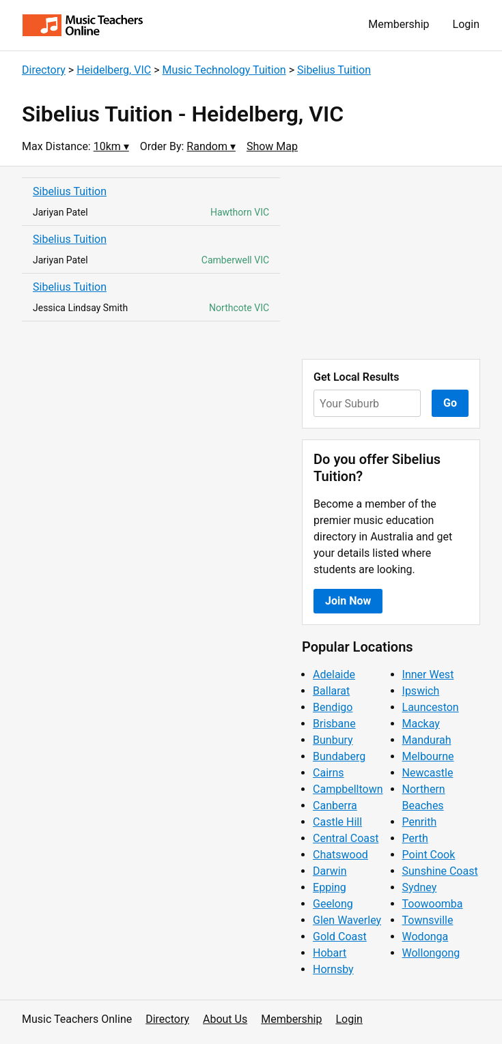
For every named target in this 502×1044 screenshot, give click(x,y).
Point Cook (429, 854)
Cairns (328, 772)
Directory (44, 69)
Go (450, 402)
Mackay (421, 723)
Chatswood (340, 854)
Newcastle (428, 772)
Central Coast (345, 838)
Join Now (348, 600)
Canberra (335, 805)
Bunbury (333, 740)
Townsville (428, 920)
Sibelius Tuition (334, 69)
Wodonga (425, 936)
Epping (329, 887)
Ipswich (421, 690)
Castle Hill (337, 821)
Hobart (329, 952)
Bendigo (332, 707)
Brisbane (334, 723)
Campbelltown (347, 789)
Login (466, 24)
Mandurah (426, 740)
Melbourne (428, 756)
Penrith (419, 821)
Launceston (430, 707)
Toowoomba (432, 903)
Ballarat (331, 690)
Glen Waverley (347, 920)
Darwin (330, 871)
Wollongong (431, 952)
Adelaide (334, 674)
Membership (398, 24)
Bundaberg (339, 756)
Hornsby (333, 969)
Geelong (333, 903)
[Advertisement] (391, 262)
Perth (415, 838)
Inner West (428, 674)
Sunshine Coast (440, 871)
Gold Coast (340, 936)
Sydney (419, 887)
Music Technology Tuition (223, 69)
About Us (225, 1019)
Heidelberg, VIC (113, 69)
